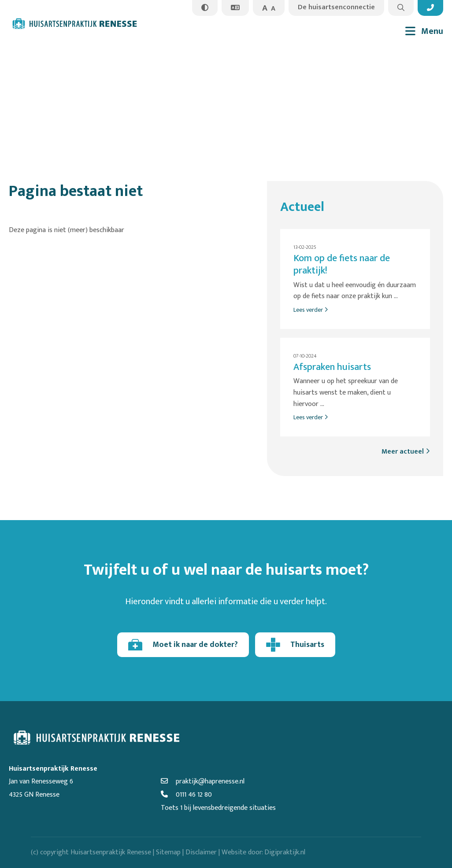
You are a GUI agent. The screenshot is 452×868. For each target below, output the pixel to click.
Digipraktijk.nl (284, 852)
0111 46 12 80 (186, 795)
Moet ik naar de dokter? (183, 644)
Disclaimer (201, 852)
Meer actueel (406, 452)
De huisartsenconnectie (336, 7)
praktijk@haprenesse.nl (203, 781)
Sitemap (168, 852)
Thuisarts (295, 645)
